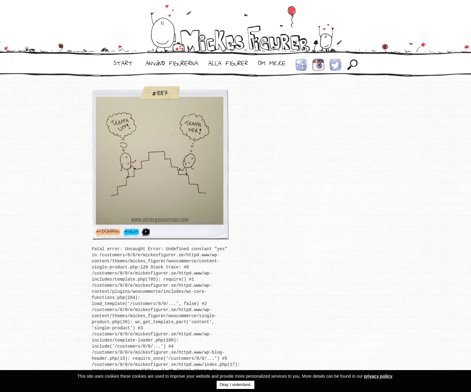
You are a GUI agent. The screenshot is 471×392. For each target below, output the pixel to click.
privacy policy (378, 376)
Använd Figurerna (171, 64)
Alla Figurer (228, 64)
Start (123, 64)
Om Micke (272, 64)
